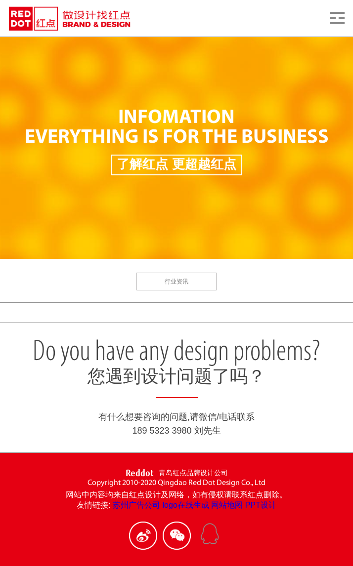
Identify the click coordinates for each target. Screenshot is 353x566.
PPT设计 (260, 505)
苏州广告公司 (136, 505)
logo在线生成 (186, 505)
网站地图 (227, 505)
